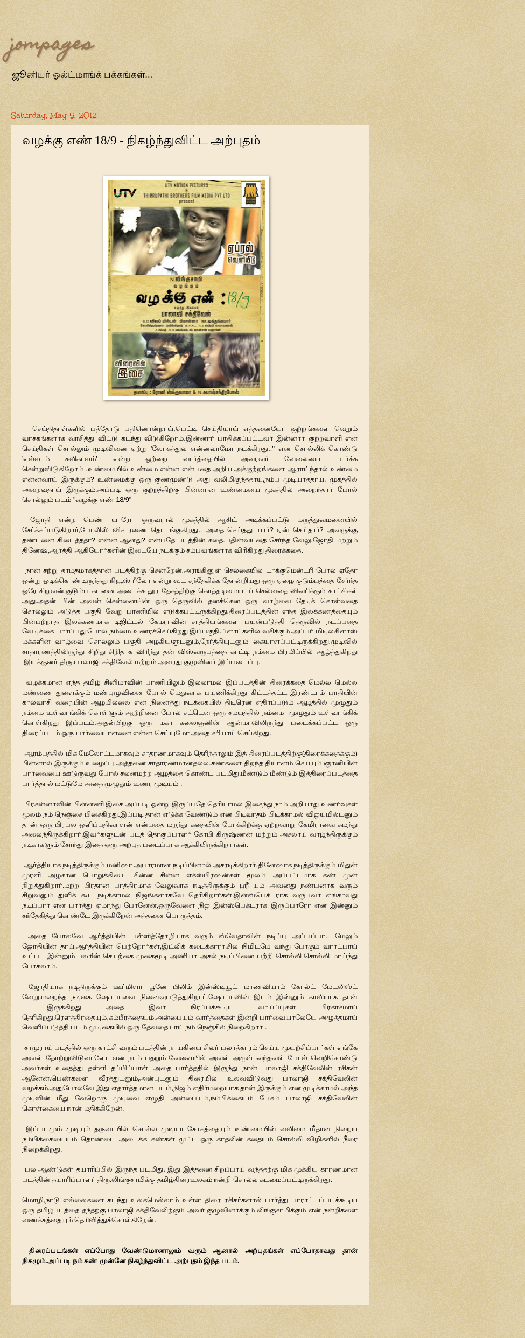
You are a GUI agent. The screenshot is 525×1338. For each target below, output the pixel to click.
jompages (52, 45)
